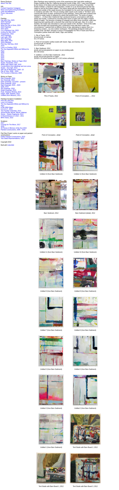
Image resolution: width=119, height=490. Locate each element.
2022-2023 (4, 29)
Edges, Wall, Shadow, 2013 (10, 93)
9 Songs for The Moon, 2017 (10, 124)
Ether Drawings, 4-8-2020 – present (13, 82)
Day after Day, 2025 (7, 20)
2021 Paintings (6, 39)
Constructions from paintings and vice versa (16, 66)
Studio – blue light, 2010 (9, 68)
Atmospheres (5, 23)
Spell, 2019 (5, 87)
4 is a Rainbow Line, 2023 (10, 30)
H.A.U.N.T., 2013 (6, 109)
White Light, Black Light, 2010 (11, 64)
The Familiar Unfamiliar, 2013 (11, 111)
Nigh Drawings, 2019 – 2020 (10, 85)
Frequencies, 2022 (7, 34)
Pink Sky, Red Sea (7, 100)
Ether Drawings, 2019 (8, 83)
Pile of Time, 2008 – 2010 (9, 71)
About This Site (6, 3)
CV (2, 15)
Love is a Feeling (7, 102)
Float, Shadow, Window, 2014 (11, 92)
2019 (2, 46)
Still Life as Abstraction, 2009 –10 (12, 69)
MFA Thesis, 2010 (7, 118)
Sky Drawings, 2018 (8, 88)
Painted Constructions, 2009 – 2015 (13, 130)
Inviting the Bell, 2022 (8, 32)
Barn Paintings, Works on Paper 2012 (14, 61)
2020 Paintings (6, 42)
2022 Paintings (6, 35)
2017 (2, 54)
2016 (2, 56)
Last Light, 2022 (6, 37)
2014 (2, 59)
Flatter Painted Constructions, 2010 (13, 137)
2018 (2, 52)
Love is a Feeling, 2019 (9, 47)
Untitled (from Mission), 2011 (11, 95)
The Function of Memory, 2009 (11, 73)
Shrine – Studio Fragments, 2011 (12, 114)
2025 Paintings (6, 22)
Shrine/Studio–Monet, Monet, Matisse (14, 112)
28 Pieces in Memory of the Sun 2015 (14, 128)
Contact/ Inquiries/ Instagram (11, 8)
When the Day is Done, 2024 (11, 25)
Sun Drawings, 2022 (8, 80)
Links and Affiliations (8, 11)
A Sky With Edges (7, 107)
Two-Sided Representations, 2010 (12, 138)
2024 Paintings (6, 27)
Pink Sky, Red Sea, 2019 (9, 44)
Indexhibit (10, 145)
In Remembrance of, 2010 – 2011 (12, 116)
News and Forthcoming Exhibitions (13, 10)
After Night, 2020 (6, 41)
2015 (2, 58)
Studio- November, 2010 (9, 63)
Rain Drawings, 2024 (8, 78)
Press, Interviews (7, 13)
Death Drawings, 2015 (8, 90)
